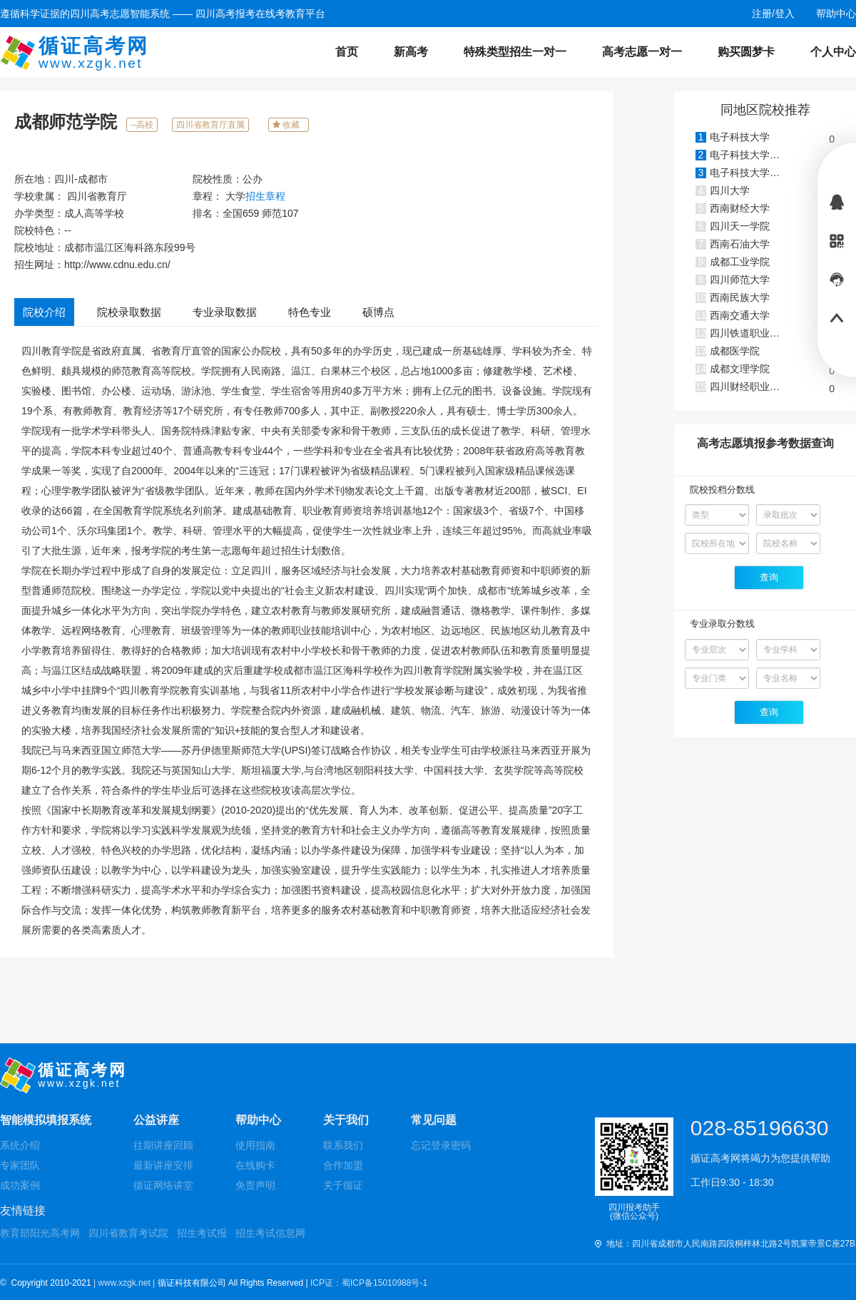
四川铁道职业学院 (750, 333)
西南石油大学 (740, 244)
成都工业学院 (740, 261)
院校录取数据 (129, 312)
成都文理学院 (740, 368)
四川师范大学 (740, 279)
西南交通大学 (740, 315)
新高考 (411, 52)
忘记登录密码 (441, 1145)
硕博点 (378, 312)
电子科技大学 (740, 137)
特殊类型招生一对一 (515, 52)
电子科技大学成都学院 (760, 172)
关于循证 (343, 1185)
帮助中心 (258, 1120)
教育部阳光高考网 (40, 1233)
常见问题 (434, 1120)
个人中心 (833, 52)
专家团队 (20, 1165)
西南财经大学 (740, 208)
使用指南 (255, 1145)
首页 (346, 52)
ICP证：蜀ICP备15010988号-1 (368, 1283)
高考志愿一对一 (642, 52)
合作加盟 (343, 1165)
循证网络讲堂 (163, 1185)
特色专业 (309, 312)
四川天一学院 (740, 226)
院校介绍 (44, 312)
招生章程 (265, 196)
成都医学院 (735, 351)
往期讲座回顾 (163, 1145)
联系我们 (343, 1145)
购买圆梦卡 (746, 52)
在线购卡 (255, 1165)
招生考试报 (202, 1233)
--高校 (142, 125)
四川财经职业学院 (750, 386)
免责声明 (255, 1185)
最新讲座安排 (163, 1165)
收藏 (288, 125)
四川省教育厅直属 (210, 125)
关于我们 (346, 1120)
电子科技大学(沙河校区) (763, 154)
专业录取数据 (225, 312)
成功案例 (20, 1185)
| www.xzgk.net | (125, 1283)
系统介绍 (20, 1145)
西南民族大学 (740, 297)
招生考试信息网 (270, 1233)
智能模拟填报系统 (45, 1120)
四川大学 (730, 190)
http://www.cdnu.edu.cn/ (117, 264)
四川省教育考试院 (128, 1233)
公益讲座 (156, 1120)
